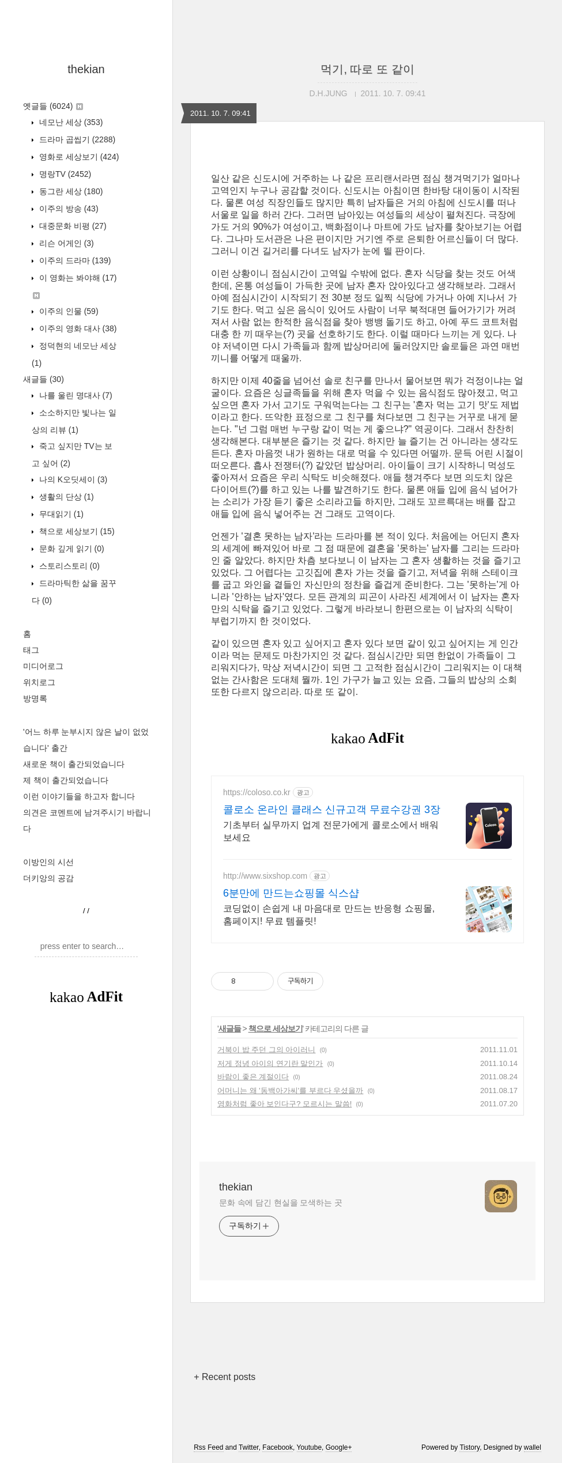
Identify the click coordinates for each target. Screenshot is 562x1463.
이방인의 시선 (48, 862)
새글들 (43, 379)
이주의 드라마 (74, 260)
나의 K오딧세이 (72, 479)
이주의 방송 (68, 208)
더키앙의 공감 (48, 878)
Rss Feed (208, 1447)
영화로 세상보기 (78, 156)
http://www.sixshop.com (265, 875)
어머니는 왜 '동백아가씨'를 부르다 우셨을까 (290, 1090)
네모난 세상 (70, 122)
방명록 (35, 698)
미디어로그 (43, 666)
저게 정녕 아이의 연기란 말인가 (270, 1063)
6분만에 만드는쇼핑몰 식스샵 (291, 893)
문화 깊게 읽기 (70, 548)
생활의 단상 (65, 496)
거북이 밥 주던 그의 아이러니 (266, 1049)
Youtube (309, 1447)
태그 (31, 650)
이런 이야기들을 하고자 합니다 (79, 796)
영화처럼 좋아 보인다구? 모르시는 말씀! (284, 1103)
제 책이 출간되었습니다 (65, 780)
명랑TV (64, 174)
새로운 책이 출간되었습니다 (74, 764)
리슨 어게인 (65, 243)
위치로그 (39, 682)
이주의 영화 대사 (76, 328)
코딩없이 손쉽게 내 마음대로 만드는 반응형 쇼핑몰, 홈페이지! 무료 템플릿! (329, 914)
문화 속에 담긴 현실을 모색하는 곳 (280, 1202)
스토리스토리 (68, 565)
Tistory (469, 1447)
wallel (532, 1447)
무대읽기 (60, 514)
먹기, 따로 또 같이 (367, 69)
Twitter (249, 1447)
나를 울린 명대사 (74, 395)
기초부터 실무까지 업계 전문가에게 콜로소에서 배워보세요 (331, 831)
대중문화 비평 (72, 225)
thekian (86, 69)
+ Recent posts (224, 1377)
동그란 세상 (70, 191)
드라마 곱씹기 (76, 139)
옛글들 (53, 106)
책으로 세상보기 (76, 531)
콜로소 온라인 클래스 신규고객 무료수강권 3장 (331, 809)
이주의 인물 (68, 311)
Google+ (339, 1447)
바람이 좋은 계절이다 (253, 1076)
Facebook (277, 1447)
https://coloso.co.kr (257, 792)
